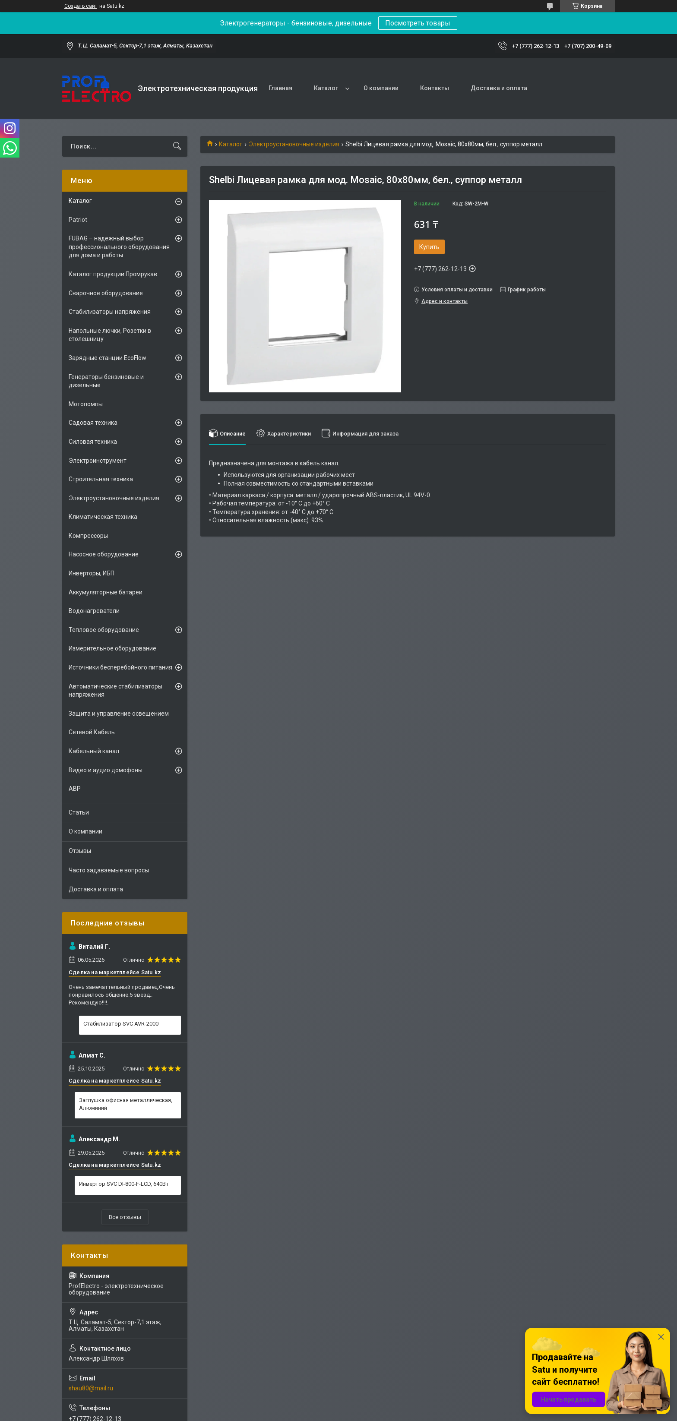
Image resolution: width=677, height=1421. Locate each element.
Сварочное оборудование (106, 293)
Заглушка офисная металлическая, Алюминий (125, 1104)
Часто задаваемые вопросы (109, 870)
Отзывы (80, 850)
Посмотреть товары (417, 23)
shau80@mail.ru (91, 1388)
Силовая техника (93, 441)
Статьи (79, 812)
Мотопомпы (86, 404)
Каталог (326, 88)
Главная (280, 88)
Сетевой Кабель (92, 732)
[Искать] (177, 146)
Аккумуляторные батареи (105, 592)
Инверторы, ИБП (91, 573)
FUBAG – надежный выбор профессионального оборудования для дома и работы (119, 247)
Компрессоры (88, 535)
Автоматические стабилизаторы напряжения (115, 690)
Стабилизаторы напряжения (110, 311)
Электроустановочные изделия (294, 144)
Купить (429, 246)
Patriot (78, 219)
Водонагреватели (94, 610)
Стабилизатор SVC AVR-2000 (120, 1023)
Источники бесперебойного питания (120, 667)
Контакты (434, 88)
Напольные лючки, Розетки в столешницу (110, 335)
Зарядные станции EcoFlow (107, 357)
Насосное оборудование (104, 554)
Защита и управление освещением (119, 713)
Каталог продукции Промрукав (113, 274)
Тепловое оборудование (104, 629)
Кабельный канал (94, 751)
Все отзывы (125, 1217)
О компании (381, 88)
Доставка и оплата (499, 88)
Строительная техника (101, 479)
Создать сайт (80, 6)
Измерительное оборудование (112, 648)
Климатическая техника (103, 516)
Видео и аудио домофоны (105, 770)
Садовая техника (93, 422)
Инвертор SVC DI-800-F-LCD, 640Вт (124, 1184)
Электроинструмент (98, 460)
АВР (75, 788)
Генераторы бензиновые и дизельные (106, 381)
